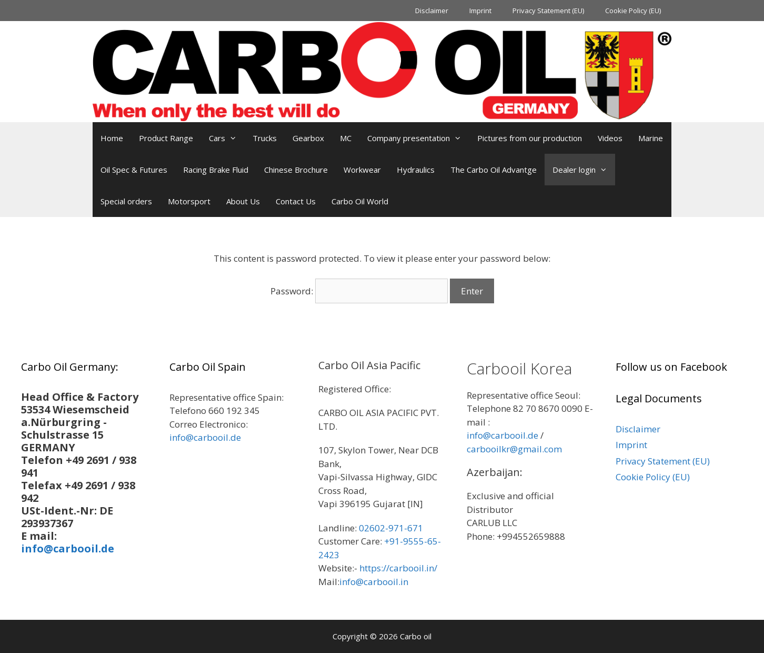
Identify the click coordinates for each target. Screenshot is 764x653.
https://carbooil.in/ (398, 568)
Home (111, 138)
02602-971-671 (391, 528)
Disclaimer (431, 10)
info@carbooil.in (373, 582)
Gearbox (308, 138)
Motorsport (189, 201)
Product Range (166, 138)
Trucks (265, 138)
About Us (243, 201)
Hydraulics (416, 169)
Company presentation (418, 138)
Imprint (480, 10)
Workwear (362, 169)
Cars (227, 138)
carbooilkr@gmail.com (514, 449)
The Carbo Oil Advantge (493, 169)
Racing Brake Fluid (215, 169)
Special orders (126, 201)
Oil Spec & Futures (133, 169)
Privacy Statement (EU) (548, 10)
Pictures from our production (529, 138)
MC (345, 138)
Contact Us (296, 201)
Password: (359, 291)
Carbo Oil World (359, 201)
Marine (650, 138)
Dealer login (583, 169)
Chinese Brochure (296, 169)
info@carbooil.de (67, 548)
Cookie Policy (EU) (633, 10)
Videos (610, 138)
